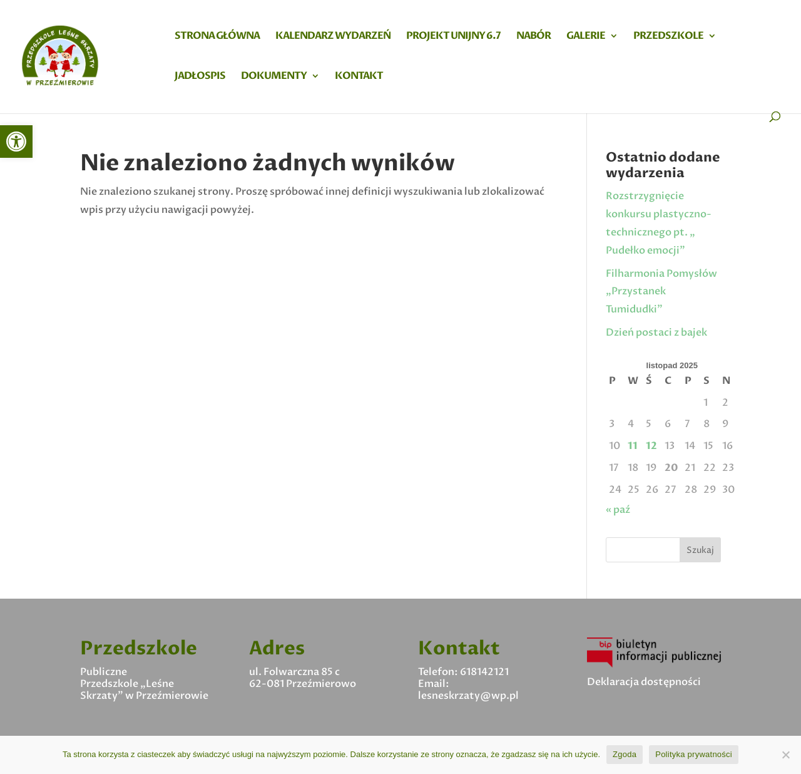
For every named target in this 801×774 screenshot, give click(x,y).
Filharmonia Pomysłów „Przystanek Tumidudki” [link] (661, 292)
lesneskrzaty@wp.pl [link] (468, 696)
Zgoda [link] (624, 754)
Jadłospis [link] (200, 77)
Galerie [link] (585, 37)
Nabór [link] (533, 37)
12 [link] (651, 446)
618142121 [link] (484, 672)
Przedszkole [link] (668, 37)
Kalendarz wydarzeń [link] (332, 37)
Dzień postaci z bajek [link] (656, 332)
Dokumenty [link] (274, 77)
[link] (16, 141)
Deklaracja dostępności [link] (644, 682)
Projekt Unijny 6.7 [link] (453, 37)
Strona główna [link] (217, 37)
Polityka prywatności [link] (693, 754)
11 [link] (633, 446)
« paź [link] (618, 510)
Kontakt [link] (359, 77)
